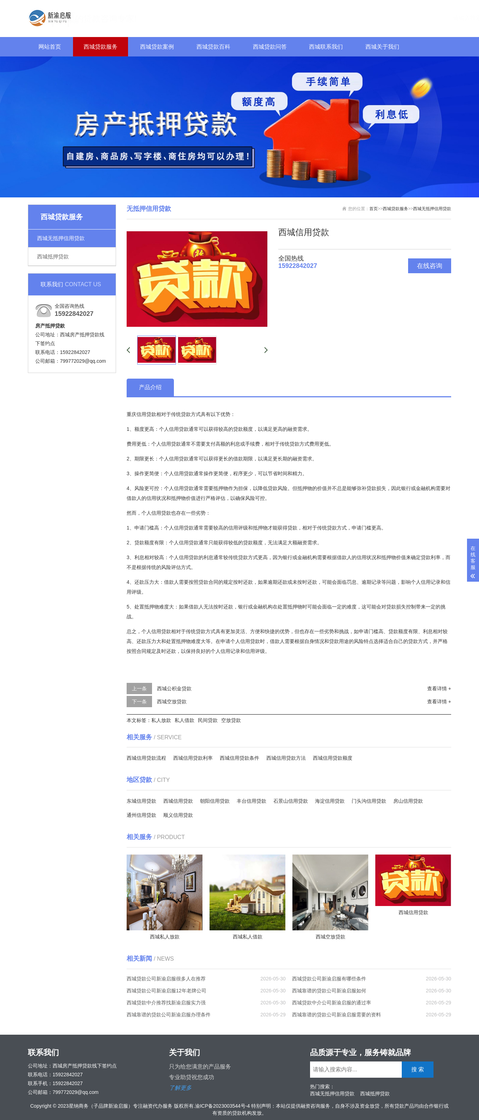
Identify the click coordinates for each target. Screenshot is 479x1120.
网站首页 (49, 47)
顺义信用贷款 (178, 815)
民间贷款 (208, 720)
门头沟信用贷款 (369, 801)
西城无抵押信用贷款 (61, 238)
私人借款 (184, 720)
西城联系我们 (326, 47)
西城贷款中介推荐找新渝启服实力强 (166, 1002)
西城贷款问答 (270, 47)
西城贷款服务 (100, 47)
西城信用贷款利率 (193, 758)
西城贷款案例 (157, 47)
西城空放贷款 (172, 701)
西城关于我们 (382, 47)
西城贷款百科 (213, 47)
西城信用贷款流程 (146, 758)
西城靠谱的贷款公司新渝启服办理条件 (169, 1014)
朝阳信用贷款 (215, 801)
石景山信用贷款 (290, 801)
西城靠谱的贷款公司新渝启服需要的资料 (336, 1014)
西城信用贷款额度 (332, 758)
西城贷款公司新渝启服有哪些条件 (329, 978)
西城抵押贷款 (53, 256)
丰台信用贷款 (251, 801)
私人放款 (161, 720)
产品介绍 (150, 387)
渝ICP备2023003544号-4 (222, 1106)
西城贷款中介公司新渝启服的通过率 (331, 1002)
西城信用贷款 (178, 801)
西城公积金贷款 (174, 688)
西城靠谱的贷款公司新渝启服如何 (329, 990)
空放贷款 (231, 720)
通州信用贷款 (141, 815)
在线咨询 (429, 265)
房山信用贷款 (408, 801)
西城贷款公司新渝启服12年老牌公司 (166, 990)
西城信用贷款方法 (286, 758)
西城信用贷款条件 (239, 758)
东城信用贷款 (141, 801)
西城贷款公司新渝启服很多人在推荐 (166, 978)
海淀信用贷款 (330, 801)
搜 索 (438, 17)
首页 (373, 208)
